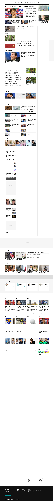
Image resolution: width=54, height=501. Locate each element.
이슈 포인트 (29, 480)
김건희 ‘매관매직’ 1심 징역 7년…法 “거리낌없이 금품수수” (16, 21)
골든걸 (22, 491)
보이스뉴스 (40, 479)
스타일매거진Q (23, 490)
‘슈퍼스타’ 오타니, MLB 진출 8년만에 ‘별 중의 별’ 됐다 (31, 115)
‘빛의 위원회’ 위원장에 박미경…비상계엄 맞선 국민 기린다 (12, 70)
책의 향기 (23, 489)
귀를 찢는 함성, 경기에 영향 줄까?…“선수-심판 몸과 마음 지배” (13, 85)
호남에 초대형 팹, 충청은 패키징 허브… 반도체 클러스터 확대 (28, 63)
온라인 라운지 (43, 354)
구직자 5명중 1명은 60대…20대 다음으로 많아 (14, 120)
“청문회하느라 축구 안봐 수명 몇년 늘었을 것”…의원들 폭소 (25, 41)
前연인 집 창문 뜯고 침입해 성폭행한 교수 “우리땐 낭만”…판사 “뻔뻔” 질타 (31, 135)
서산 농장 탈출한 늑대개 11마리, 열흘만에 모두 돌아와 (24, 43)
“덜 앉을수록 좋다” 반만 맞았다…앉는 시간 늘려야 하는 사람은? (28, 107)
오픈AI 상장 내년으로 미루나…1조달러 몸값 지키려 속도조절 (13, 68)
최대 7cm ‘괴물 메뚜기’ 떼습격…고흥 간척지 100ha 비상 (10, 42)
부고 (43, 357)
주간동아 (18, 490)
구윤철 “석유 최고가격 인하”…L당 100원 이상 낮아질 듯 (31, 125)
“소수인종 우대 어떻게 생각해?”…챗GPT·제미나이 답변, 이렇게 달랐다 (14, 79)
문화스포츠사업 (8, 493)
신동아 (18, 489)
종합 (5, 298)
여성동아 (18, 491)
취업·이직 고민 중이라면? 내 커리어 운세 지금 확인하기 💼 (9, 147)
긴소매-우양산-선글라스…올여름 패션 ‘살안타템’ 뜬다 (31, 120)
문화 (16, 316)
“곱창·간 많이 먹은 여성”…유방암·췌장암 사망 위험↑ (8, 111)
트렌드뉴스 (29, 478)
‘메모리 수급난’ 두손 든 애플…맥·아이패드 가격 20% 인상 (25, 39)
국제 (39, 298)
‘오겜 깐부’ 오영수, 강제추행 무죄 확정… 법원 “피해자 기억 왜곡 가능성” (43, 22)
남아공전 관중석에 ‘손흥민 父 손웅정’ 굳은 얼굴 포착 (30, 15)
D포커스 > (7, 91)
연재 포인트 (29, 481)
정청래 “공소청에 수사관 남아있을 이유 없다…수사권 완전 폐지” (25, 28)
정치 (16, 298)
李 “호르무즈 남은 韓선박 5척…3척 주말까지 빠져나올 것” (11, 73)
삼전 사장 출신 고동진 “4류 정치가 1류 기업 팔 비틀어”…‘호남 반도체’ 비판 (28, 56)
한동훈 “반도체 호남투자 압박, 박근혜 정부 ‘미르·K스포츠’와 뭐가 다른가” (28, 53)
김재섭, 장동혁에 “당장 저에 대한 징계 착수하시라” (32, 23)
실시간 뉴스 (29, 479)
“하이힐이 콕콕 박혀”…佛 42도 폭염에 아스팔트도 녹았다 (10, 33)
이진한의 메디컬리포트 (11, 285)
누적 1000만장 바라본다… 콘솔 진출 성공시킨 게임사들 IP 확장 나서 (31, 100)
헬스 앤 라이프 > (8, 104)
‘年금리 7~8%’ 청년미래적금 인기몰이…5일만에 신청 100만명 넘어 (14, 77)
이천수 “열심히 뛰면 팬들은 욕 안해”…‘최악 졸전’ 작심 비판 (8, 209)
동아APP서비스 (41, 481)
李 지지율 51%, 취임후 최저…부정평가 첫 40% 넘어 (12, 83)
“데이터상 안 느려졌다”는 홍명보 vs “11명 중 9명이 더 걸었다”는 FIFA (20, 100)
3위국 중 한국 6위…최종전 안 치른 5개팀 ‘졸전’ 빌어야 (30, 14)
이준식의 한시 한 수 (44, 284)
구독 (13, 286)
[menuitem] (16, 2)
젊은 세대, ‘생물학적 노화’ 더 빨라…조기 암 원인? (27, 109)
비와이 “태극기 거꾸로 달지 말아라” (8, 216)
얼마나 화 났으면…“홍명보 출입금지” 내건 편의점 (43, 12)
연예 (28, 316)
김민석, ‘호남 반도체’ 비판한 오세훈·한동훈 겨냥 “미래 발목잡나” (26, 26)
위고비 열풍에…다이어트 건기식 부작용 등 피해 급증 (14, 134)
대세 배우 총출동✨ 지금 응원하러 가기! (31, 147)
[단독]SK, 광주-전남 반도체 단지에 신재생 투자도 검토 (34, 257)
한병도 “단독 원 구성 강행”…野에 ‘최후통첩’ (10, 100)
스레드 (33, 491)
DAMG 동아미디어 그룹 (8, 489)
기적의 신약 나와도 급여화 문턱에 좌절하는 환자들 (9, 288)
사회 (5, 316)
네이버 (28, 491)
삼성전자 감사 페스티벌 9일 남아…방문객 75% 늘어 (31, 129)
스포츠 (39, 316)
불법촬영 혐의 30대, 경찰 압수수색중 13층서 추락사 (15, 129)
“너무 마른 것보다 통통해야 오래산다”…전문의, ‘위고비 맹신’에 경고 (36, 252)
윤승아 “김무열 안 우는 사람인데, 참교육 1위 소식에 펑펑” (11, 206)
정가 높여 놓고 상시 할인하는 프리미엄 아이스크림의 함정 (32, 288)
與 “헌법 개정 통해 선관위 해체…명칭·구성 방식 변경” (12, 75)
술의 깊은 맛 (41, 287)
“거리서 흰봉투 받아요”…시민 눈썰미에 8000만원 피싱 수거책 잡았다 (14, 115)
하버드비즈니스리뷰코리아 (20, 495)
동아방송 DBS (40, 480)
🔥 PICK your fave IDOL (19, 146)
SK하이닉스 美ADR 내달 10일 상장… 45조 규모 (33, 254)
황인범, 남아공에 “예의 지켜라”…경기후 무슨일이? (30, 16)
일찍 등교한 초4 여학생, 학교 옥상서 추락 (10, 81)
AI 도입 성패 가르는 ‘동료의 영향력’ (21, 288)
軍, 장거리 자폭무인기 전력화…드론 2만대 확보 (15, 125)
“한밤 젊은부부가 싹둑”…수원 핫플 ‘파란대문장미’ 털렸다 (31, 84)
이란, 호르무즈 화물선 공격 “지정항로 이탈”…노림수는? (12, 72)
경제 (28, 298)
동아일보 (8, 2)
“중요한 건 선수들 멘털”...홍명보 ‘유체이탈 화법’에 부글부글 (19, 6)
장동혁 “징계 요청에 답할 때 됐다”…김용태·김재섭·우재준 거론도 (32, 21)
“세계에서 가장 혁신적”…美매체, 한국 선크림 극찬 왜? (28, 111)
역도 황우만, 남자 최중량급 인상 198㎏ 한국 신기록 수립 (8, 213)
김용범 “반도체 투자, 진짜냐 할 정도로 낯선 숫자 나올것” (12, 62)
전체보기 (47, 349)
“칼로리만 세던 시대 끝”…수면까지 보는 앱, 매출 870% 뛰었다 (16, 111)
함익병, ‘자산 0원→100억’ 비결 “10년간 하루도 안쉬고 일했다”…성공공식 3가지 (31, 74)
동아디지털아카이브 (41, 478)
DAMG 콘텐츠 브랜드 (8, 491)
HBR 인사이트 (21, 284)
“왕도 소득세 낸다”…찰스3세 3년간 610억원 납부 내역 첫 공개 (25, 45)
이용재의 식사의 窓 (33, 284)
